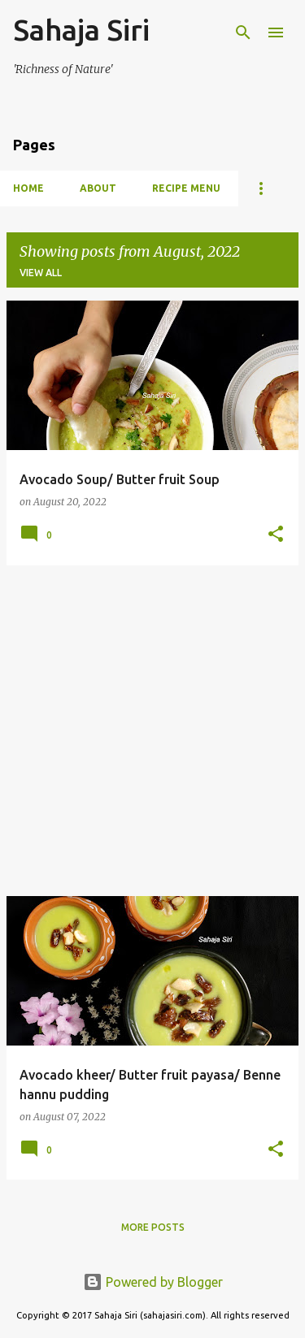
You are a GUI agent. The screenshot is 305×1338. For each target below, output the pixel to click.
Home (28, 188)
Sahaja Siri (81, 29)
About (98, 188)
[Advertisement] (152, 730)
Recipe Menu (186, 188)
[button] (275, 535)
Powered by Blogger (153, 1282)
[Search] (243, 32)
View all (41, 272)
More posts (153, 1227)
